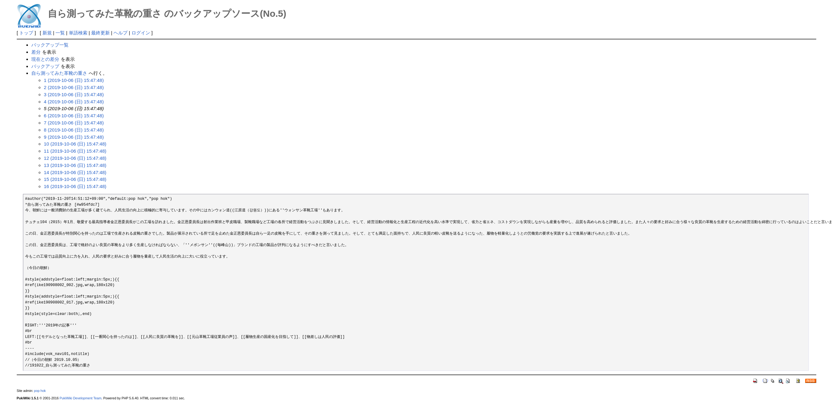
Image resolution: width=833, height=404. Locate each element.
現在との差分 (45, 59)
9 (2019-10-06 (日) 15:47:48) (74, 137)
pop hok (40, 391)
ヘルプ (120, 32)
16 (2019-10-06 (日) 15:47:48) (75, 186)
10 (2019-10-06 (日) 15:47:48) (75, 143)
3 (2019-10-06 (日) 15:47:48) (74, 94)
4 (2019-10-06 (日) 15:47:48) (74, 101)
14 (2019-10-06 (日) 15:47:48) (75, 172)
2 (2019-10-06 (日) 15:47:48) (74, 87)
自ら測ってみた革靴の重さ (59, 73)
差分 (36, 52)
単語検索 (78, 32)
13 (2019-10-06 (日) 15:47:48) (75, 165)
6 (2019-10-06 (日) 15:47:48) (74, 115)
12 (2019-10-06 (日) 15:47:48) (75, 158)
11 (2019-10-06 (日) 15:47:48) (75, 151)
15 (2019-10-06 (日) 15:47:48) (75, 179)
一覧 (60, 32)
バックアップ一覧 (50, 44)
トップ (26, 32)
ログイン (140, 32)
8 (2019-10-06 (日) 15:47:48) (74, 129)
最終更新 (100, 32)
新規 (47, 32)
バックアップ (45, 66)
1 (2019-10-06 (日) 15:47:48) (74, 80)
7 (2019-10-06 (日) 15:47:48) (74, 122)
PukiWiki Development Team (80, 398)
